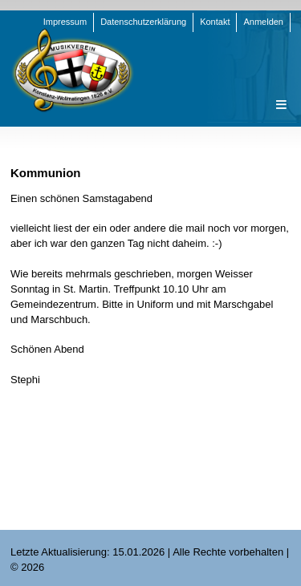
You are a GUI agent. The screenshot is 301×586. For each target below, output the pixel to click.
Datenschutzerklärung (143, 21)
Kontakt (215, 21)
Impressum (65, 21)
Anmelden (263, 21)
